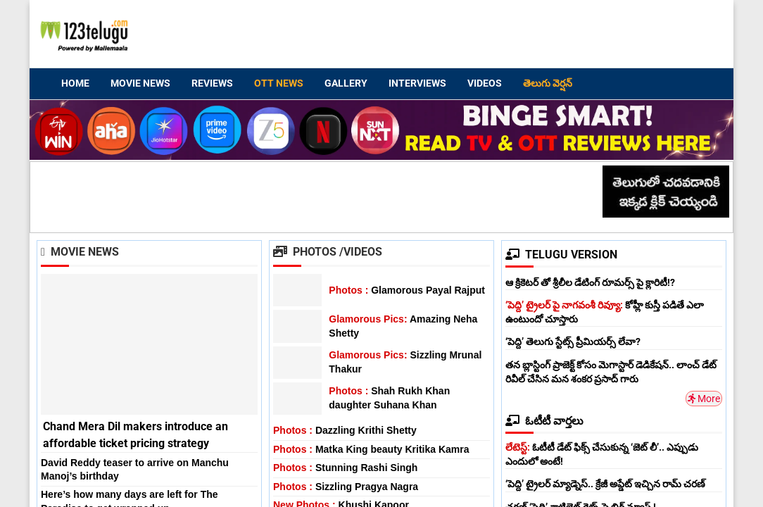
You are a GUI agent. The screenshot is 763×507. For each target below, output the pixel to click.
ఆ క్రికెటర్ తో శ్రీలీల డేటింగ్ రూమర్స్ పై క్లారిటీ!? (590, 282)
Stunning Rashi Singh (345, 467)
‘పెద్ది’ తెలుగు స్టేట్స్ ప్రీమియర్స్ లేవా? (573, 341)
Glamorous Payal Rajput (407, 290)
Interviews (417, 83)
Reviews (212, 83)
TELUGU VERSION (561, 254)
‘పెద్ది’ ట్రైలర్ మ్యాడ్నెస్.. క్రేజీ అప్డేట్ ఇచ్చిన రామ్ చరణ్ (605, 483)
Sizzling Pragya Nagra (345, 486)
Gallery (345, 83)
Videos (484, 83)
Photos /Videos (327, 251)
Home (75, 83)
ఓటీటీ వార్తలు (544, 420)
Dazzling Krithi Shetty (345, 430)
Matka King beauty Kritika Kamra (371, 449)
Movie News (140, 83)
